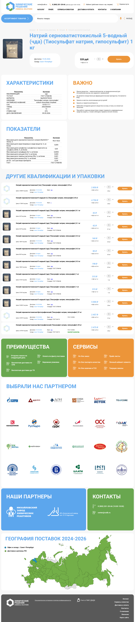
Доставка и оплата (122, 605)
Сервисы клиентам (121, 602)
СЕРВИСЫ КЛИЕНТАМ (65, 9)
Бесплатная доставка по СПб (22, 364)
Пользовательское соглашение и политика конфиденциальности (53, 600)
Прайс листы (114, 356)
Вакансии (125, 614)
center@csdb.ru (42, 4)
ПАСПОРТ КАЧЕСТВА (73, 332)
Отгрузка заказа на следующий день (19, 357)
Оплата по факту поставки (54, 356)
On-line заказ (83, 356)
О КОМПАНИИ (115, 9)
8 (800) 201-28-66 (59, 4)
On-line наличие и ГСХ (87, 368)
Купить (118, 59)
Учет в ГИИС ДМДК (88, 600)
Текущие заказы (116, 368)
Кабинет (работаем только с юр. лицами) (99, 4)
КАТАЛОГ (40, 9)
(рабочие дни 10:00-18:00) (73, 4)
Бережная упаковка (51, 362)
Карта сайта (124, 617)
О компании (124, 611)
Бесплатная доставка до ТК (23, 370)
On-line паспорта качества (89, 362)
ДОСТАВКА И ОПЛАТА (86, 9)
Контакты (125, 608)
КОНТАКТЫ (102, 9)
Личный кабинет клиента (119, 362)
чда (52, 215)
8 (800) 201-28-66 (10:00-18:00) (111, 506)
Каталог (126, 599)
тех (52, 190)
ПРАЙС (51, 9)
